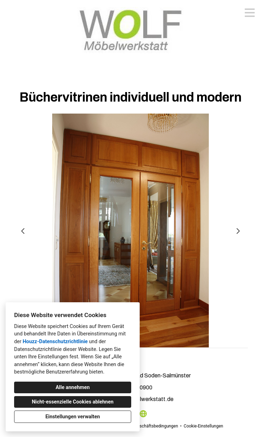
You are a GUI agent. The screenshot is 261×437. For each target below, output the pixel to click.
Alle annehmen (73, 387)
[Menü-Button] (250, 13)
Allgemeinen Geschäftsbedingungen (144, 426)
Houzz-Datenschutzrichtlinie (55, 342)
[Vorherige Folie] (23, 231)
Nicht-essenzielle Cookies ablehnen (73, 402)
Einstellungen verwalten (72, 417)
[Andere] (143, 413)
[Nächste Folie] (238, 231)
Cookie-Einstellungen (203, 426)
